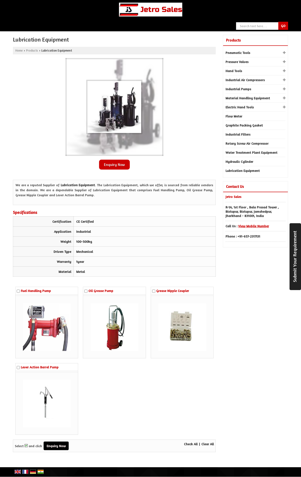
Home (19, 50)
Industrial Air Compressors (245, 80)
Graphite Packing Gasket (244, 125)
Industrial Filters (238, 134)
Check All (191, 444)
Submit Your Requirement (295, 256)
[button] (253, 226)
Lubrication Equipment (243, 171)
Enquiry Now (114, 164)
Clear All (207, 444)
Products (32, 50)
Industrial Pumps (238, 89)
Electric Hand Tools (240, 107)
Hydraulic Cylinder (239, 161)
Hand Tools (234, 71)
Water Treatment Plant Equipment (251, 152)
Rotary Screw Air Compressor (247, 143)
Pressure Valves (237, 62)
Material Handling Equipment (248, 98)
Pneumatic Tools (238, 53)
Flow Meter (234, 116)
